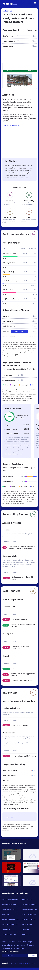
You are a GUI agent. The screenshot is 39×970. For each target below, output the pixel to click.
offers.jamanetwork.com (11, 904)
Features (12, 942)
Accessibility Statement (10, 945)
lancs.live (7, 11)
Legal (30, 942)
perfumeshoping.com (9, 924)
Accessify (9, 3)
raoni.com (5, 914)
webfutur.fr (6, 929)
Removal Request (27, 945)
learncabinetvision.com (10, 919)
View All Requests (19, 331)
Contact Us (22, 942)
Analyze (33, 956)
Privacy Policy (7, 948)
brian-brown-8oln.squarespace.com (11, 899)
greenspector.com (8, 909)
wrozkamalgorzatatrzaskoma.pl (11, 934)
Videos (4, 942)
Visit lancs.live (11, 125)
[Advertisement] (19, 56)
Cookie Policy (19, 948)
